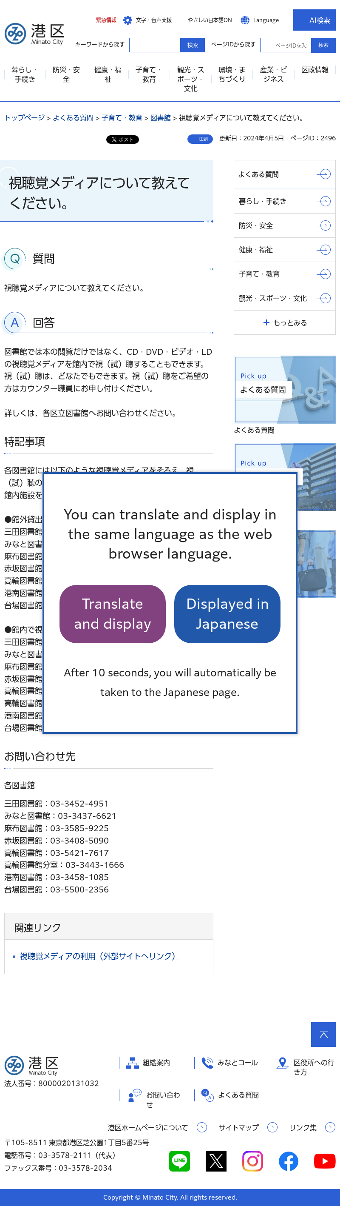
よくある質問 (73, 117)
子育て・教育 (122, 117)
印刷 (203, 139)
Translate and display (112, 613)
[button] (100, 20)
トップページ (24, 117)
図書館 (160, 117)
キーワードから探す (136, 44)
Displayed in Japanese (227, 613)
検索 (323, 45)
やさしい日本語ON (210, 20)
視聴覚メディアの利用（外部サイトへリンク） (99, 956)
